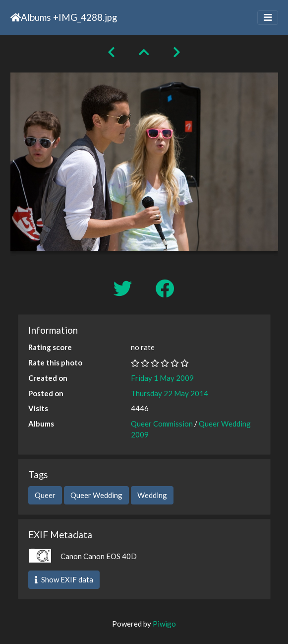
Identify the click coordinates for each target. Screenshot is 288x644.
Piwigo (164, 623)
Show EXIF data (64, 579)
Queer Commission (162, 423)
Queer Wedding (96, 495)
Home (15, 17)
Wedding (152, 495)
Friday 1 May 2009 (162, 377)
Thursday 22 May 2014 (169, 393)
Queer (45, 495)
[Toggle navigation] (267, 17)
